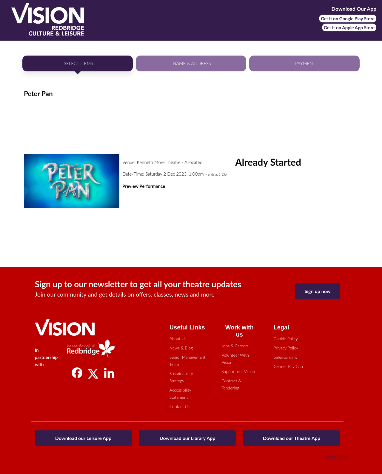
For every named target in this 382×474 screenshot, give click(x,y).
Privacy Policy (286, 347)
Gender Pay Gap (288, 366)
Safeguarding (285, 357)
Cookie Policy (286, 338)
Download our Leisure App (83, 438)
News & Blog (181, 347)
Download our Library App (187, 438)
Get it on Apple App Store (349, 27)
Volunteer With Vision (235, 358)
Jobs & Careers (235, 345)
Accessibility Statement (180, 393)
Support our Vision (238, 371)
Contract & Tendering (231, 384)
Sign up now (318, 291)
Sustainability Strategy (181, 377)
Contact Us (180, 406)
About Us (178, 338)
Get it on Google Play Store (348, 18)
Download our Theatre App (291, 438)
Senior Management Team (188, 361)
